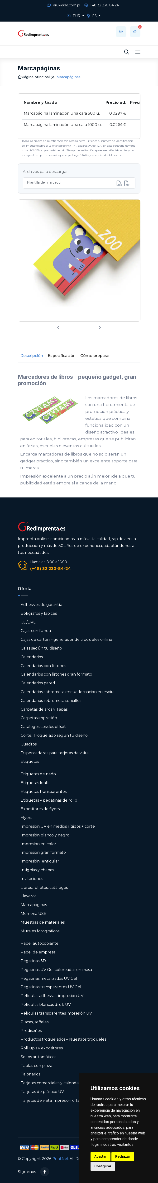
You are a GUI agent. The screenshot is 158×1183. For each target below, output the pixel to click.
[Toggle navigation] (137, 52)
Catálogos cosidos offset (43, 726)
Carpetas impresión (39, 718)
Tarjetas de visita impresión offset (52, 1100)
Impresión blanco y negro (45, 835)
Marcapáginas (34, 905)
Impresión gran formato (43, 852)
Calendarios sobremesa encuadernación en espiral (68, 692)
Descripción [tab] (31, 355)
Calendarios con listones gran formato (56, 674)
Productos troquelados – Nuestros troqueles (63, 1039)
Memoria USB (34, 913)
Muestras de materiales (43, 922)
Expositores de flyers (40, 809)
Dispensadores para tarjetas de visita (55, 753)
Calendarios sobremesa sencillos (51, 700)
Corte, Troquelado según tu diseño (54, 735)
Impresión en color (38, 844)
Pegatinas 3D (33, 961)
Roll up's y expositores (42, 1048)
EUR (74, 16)
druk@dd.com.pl (63, 5)
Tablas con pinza (36, 1065)
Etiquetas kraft (35, 783)
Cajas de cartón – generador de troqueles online (66, 639)
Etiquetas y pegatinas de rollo (49, 800)
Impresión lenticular (40, 861)
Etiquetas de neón (38, 774)
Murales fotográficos (40, 931)
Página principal (34, 77)
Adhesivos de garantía (41, 604)
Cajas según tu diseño (41, 648)
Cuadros (29, 744)
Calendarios (32, 657)
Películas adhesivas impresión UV (52, 995)
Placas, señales (34, 1022)
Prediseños (31, 1030)
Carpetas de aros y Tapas (44, 709)
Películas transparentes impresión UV (56, 1013)
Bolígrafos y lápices (39, 613)
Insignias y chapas (37, 870)
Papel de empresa (38, 952)
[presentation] (58, 327)
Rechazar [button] (122, 1156)
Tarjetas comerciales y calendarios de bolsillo (63, 1083)
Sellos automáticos (38, 1057)
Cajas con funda (36, 630)
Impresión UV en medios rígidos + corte (58, 826)
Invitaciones (32, 878)
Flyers (26, 817)
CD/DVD (28, 622)
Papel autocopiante (39, 943)
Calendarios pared (38, 683)
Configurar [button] (102, 1166)
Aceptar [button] (100, 1156)
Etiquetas (30, 761)
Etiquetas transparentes (44, 791)
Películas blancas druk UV (46, 1004)
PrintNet (60, 1158)
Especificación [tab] (62, 355)
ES (92, 16)
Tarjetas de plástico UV (42, 1091)
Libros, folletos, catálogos (44, 887)
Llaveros (28, 896)
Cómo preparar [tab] (95, 355)
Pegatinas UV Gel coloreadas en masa (56, 969)
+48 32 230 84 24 (101, 5)
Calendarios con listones (43, 666)
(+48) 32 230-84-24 (50, 568)
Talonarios (30, 1074)
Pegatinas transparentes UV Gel (51, 987)
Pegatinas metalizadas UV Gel (49, 978)
